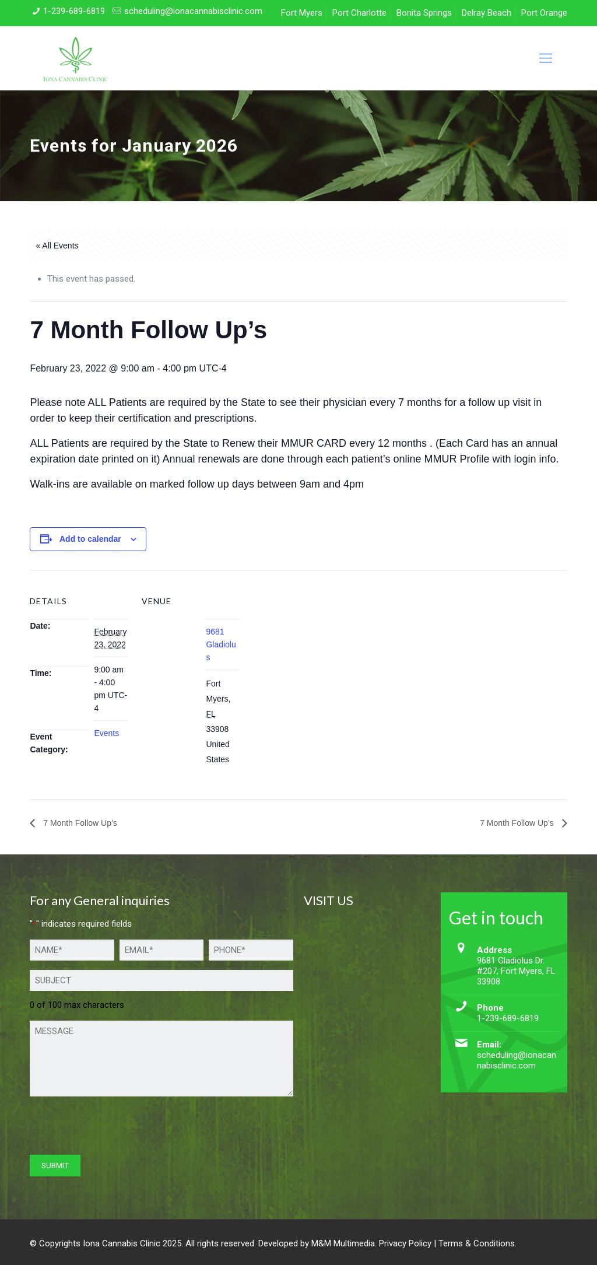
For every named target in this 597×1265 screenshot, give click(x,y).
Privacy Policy (405, 1243)
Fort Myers (301, 13)
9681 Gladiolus (221, 644)
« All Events (57, 245)
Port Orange (544, 13)
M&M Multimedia (343, 1243)
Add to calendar (90, 539)
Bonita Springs (424, 13)
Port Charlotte (359, 13)
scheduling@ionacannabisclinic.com (193, 11)
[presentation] (118, 1128)
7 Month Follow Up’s (79, 823)
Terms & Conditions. (477, 1243)
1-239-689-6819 (74, 11)
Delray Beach (486, 13)
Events (106, 733)
